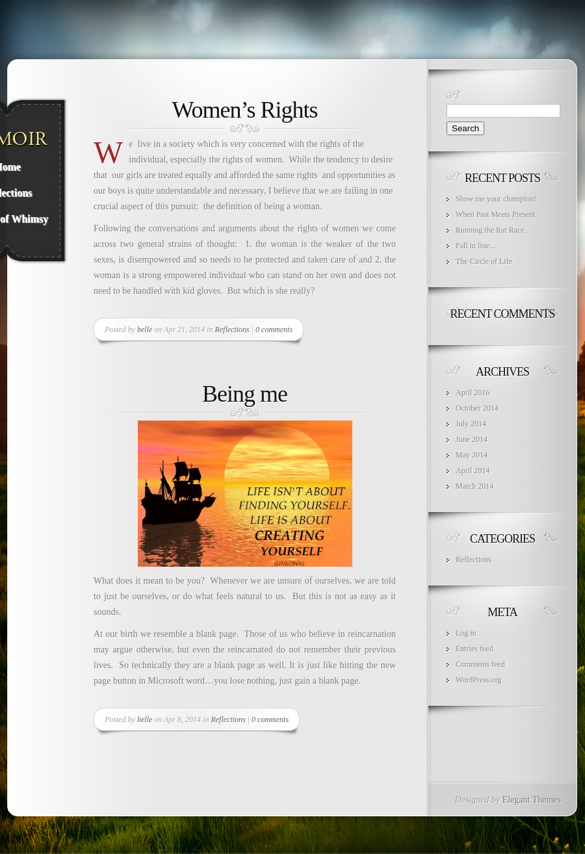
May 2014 (472, 454)
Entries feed (474, 648)
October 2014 (477, 408)
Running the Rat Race (490, 230)
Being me (244, 394)
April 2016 (472, 392)
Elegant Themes (531, 800)
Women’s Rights (244, 110)
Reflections (231, 329)
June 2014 (472, 439)
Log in (466, 633)
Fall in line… (476, 245)
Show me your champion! (496, 198)
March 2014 (474, 486)
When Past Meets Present (495, 214)
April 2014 (472, 470)
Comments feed (480, 664)
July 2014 (471, 423)
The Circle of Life (484, 261)
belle (144, 329)
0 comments (273, 329)
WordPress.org (478, 679)
